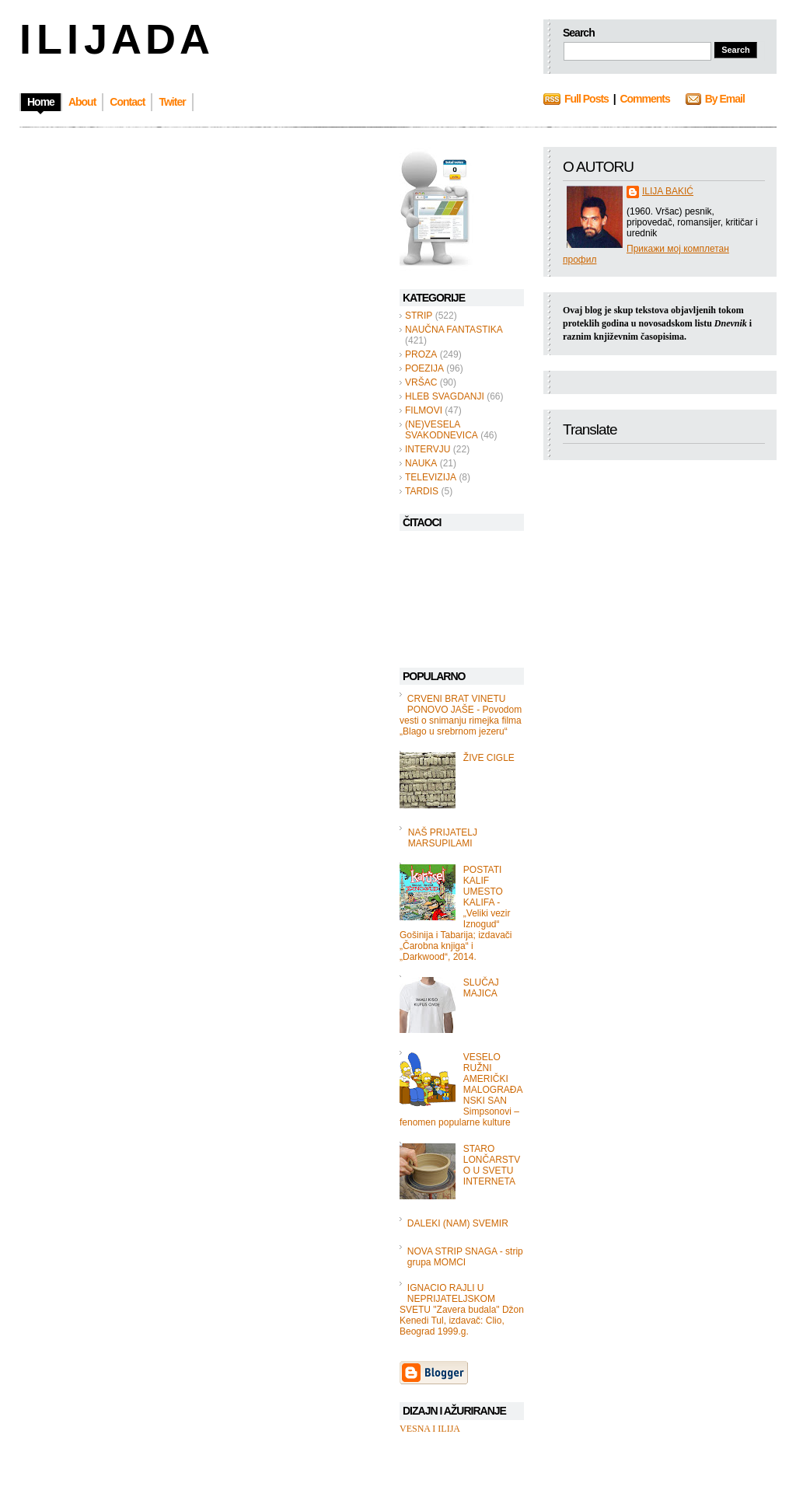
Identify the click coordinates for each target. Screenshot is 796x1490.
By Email (725, 98)
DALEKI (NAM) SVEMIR (457, 1223)
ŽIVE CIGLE (489, 757)
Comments (644, 98)
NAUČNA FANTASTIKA (454, 329)
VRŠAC (421, 382)
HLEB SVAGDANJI (444, 396)
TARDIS (421, 491)
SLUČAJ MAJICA (481, 988)
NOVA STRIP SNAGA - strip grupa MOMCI (465, 1257)
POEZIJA (424, 368)
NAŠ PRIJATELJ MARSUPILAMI (442, 838)
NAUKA (421, 463)
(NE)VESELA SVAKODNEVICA (441, 430)
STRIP (418, 315)
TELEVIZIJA (430, 477)
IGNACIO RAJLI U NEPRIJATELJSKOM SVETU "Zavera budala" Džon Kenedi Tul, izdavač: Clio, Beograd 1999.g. (462, 1309)
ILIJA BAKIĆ (667, 191)
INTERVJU (427, 449)
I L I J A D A (113, 39)
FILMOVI (423, 410)
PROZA (421, 354)
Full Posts (586, 98)
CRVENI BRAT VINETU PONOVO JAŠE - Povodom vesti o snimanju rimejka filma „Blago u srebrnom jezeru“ (461, 715)
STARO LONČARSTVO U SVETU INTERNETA (491, 1165)
